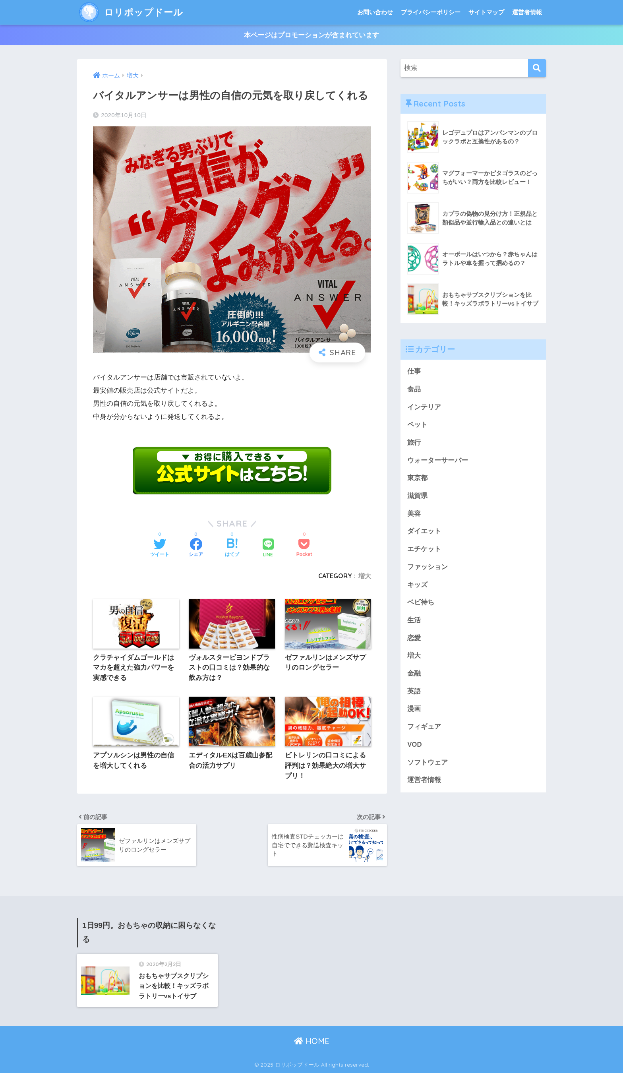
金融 (414, 673)
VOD (414, 744)
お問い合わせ (375, 12)
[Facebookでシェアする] (196, 548)
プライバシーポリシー (430, 12)
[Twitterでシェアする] (159, 548)
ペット (417, 424)
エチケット (424, 549)
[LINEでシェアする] (268, 549)
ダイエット (424, 531)
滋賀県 (417, 496)
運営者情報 (527, 12)
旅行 (414, 442)
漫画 (414, 709)
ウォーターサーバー (437, 460)
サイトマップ (486, 12)
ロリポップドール (131, 12)
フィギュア (424, 726)
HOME (311, 1041)
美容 (414, 513)
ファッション (427, 567)
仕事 (414, 371)
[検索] (537, 68)
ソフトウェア (427, 762)
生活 (414, 620)
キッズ (417, 585)
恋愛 (414, 638)
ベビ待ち (420, 602)
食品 (414, 389)
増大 (364, 576)
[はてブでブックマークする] (232, 548)
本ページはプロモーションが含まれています (311, 35)
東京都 (417, 478)
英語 (414, 691)
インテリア (424, 407)
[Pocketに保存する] (304, 548)
